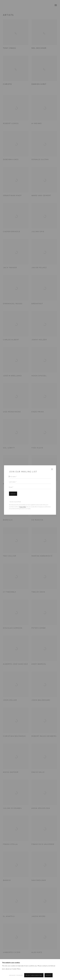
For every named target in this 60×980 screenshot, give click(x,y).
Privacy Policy (22, 506)
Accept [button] (48, 975)
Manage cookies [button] (16, 975)
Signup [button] (13, 493)
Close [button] (51, 469)
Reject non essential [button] (34, 975)
